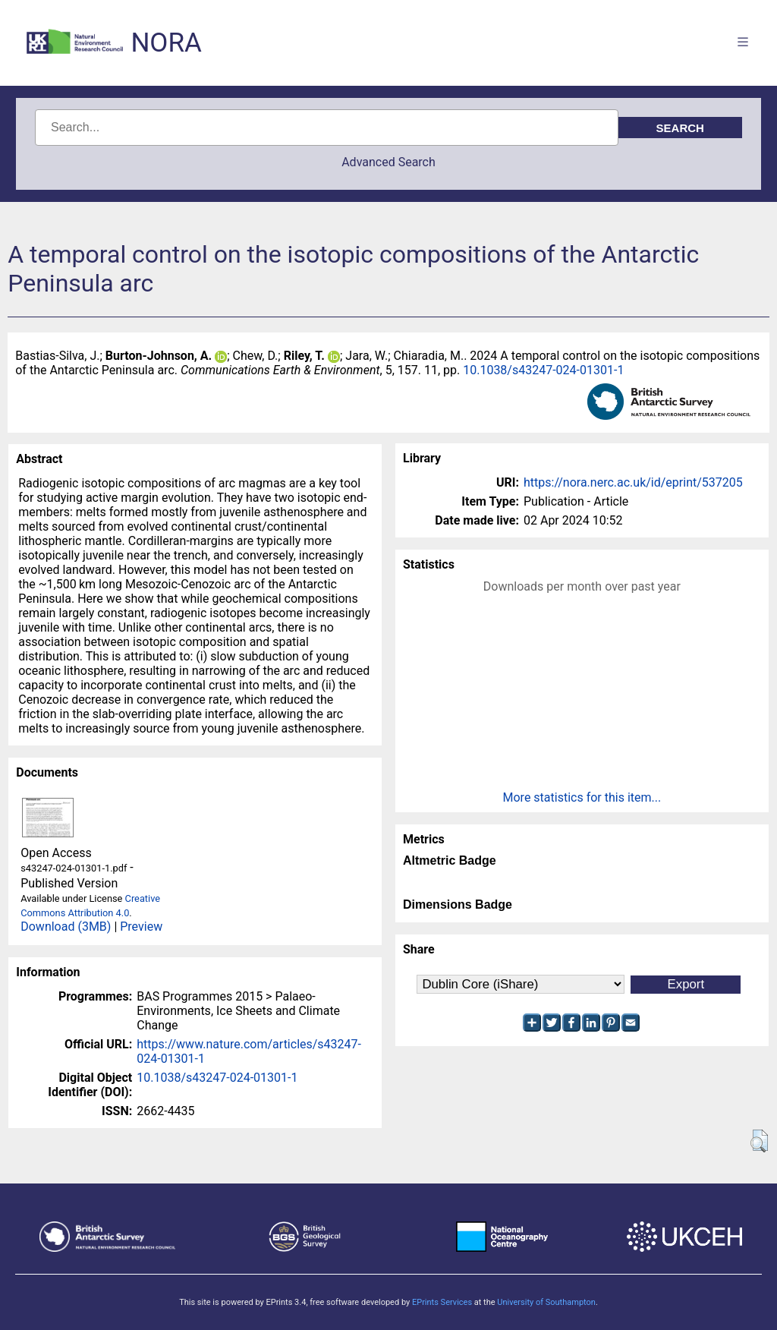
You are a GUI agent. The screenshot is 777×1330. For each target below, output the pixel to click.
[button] (759, 1141)
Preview (141, 926)
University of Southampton (546, 1302)
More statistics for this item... (582, 797)
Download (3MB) (65, 926)
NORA (166, 42)
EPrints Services (442, 1302)
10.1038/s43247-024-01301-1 (543, 370)
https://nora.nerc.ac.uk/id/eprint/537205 (633, 482)
